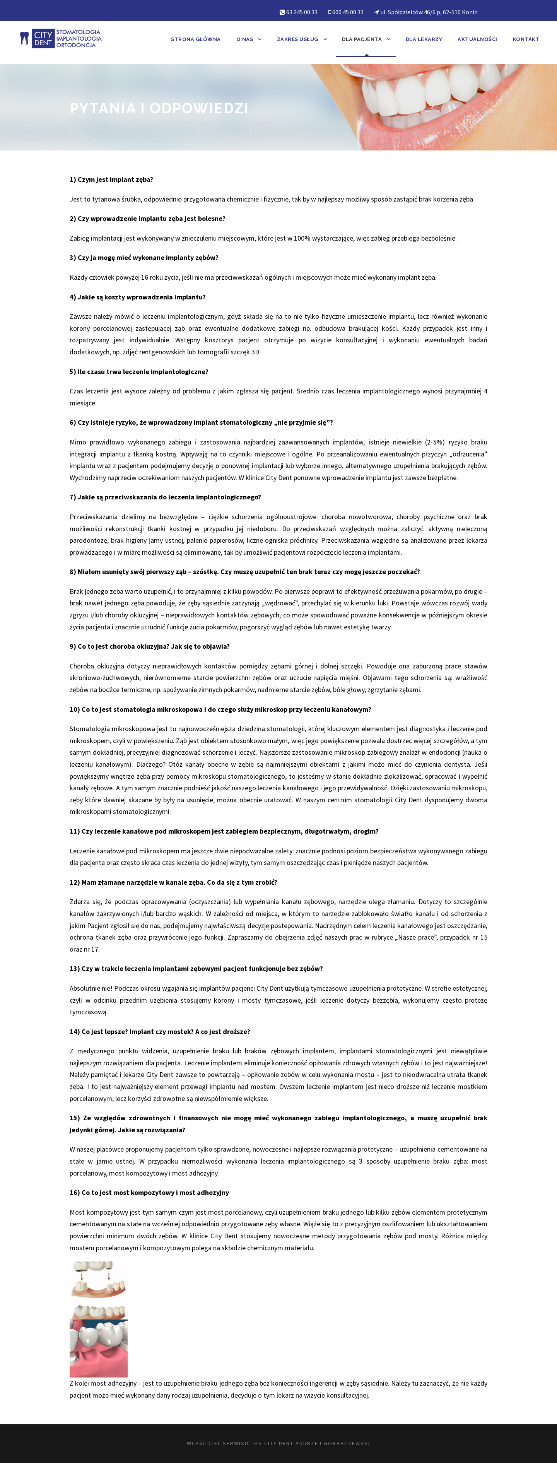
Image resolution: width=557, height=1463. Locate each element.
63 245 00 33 (302, 12)
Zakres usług (297, 39)
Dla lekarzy (424, 39)
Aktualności (477, 39)
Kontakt (526, 39)
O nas (244, 39)
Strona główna (196, 39)
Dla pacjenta (362, 39)
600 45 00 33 (348, 12)
